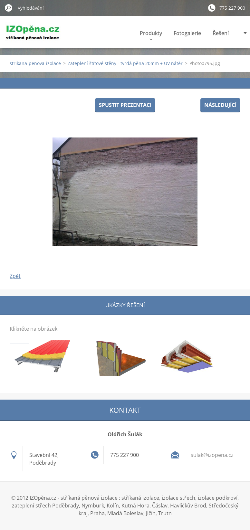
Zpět (15, 275)
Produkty (151, 35)
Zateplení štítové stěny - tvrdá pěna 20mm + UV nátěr (125, 63)
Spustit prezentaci (125, 105)
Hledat (9, 8)
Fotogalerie (187, 33)
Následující (220, 105)
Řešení (221, 33)
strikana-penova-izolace (35, 63)
